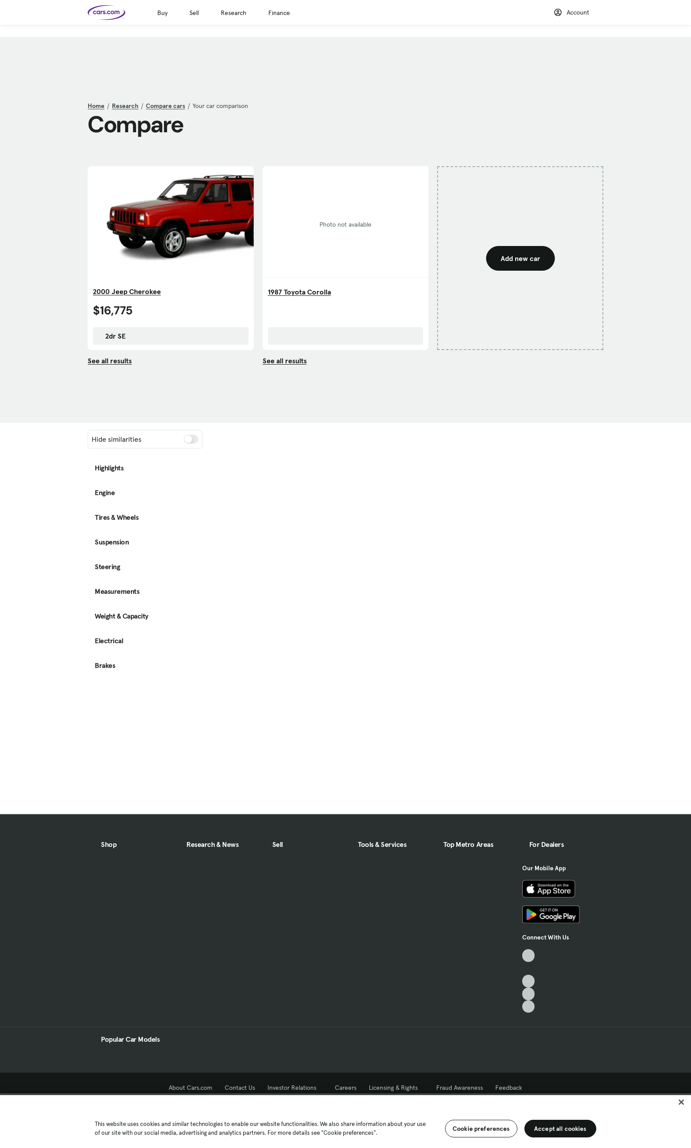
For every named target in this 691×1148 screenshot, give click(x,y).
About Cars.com (190, 1088)
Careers (346, 1088)
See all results (110, 360)
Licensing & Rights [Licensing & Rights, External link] (396, 1088)
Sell (194, 13)
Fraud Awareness (459, 1088)
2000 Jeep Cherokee (127, 291)
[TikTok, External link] (528, 955)
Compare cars (165, 106)
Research (233, 13)
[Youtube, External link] (528, 981)
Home (96, 106)
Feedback (508, 1088)
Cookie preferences (481, 1129)
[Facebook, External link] (528, 968)
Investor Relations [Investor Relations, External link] (295, 1088)
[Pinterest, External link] (528, 1006)
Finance (279, 13)
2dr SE (111, 336)
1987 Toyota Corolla (299, 291)
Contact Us (240, 1088)
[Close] (681, 1102)
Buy (162, 13)
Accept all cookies (560, 1129)
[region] (345, 1120)
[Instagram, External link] (528, 994)
